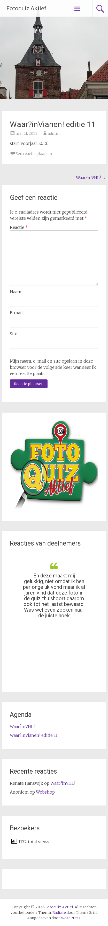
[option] (54, 590)
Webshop (45, 792)
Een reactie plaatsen (34, 153)
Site (13, 333)
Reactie (19, 227)
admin (53, 133)
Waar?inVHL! (91, 177)
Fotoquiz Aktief (26, 8)
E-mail (16, 312)
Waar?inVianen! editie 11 (34, 735)
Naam (15, 291)
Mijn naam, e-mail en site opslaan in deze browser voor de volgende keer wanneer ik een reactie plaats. (53, 367)
